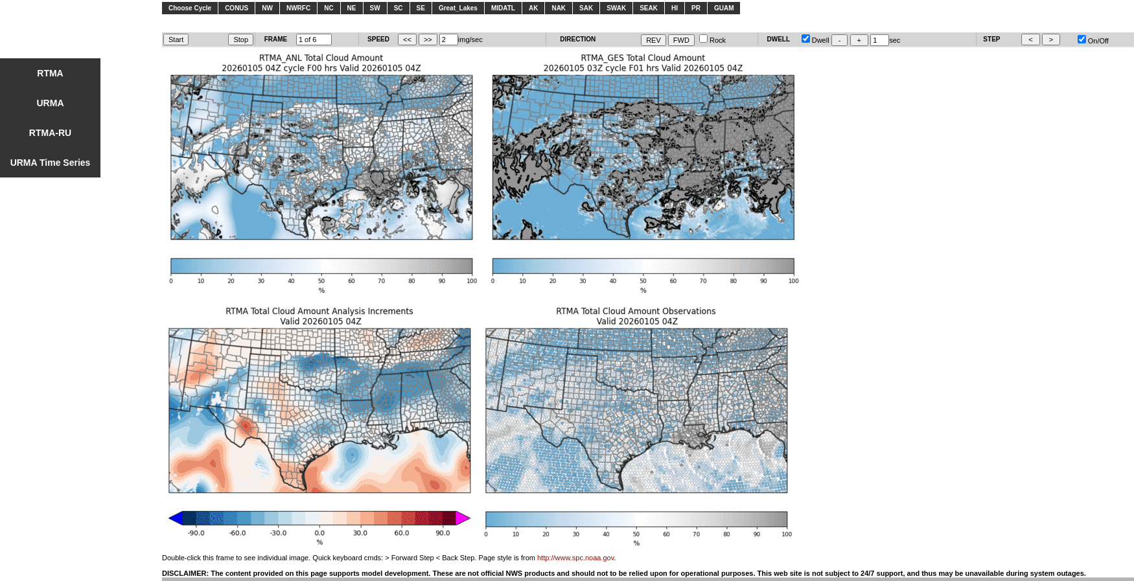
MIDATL (503, 8)
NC (328, 8)
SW (375, 8)
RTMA (50, 73)
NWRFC (298, 8)
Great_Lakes (458, 8)
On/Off (1093, 41)
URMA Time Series (50, 162)
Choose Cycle (189, 8)
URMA (50, 103)
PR (695, 8)
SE (421, 8)
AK (533, 8)
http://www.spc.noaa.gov (575, 558)
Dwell (815, 40)
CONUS (236, 8)
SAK (586, 8)
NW (267, 8)
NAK (558, 8)
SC (398, 8)
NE (351, 8)
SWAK (616, 8)
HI (674, 8)
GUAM (724, 8)
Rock (712, 40)
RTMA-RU (50, 133)
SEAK (649, 8)
